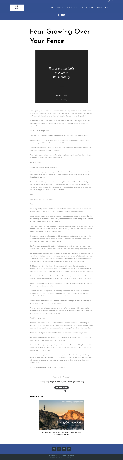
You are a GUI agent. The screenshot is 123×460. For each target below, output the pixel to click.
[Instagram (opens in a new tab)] (112, 1)
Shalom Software (68, 458)
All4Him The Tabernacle (66, 456)
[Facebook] (54, 449)
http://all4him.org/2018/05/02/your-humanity (67, 382)
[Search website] (111, 8)
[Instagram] (59, 449)
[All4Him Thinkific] (69, 449)
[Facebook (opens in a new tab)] (109, 1)
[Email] (64, 449)
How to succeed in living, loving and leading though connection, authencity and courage (61, 433)
